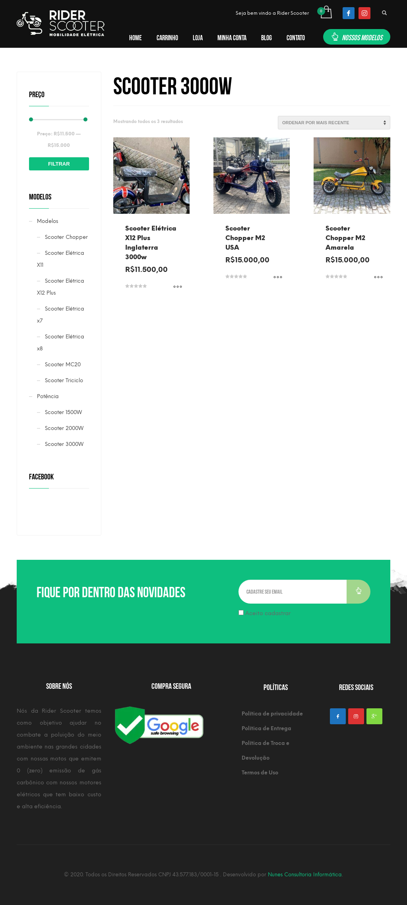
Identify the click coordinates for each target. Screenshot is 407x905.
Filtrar (59, 164)
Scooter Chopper (66, 237)
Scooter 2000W (64, 428)
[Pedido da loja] (334, 122)
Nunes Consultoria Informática (305, 875)
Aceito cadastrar (264, 613)
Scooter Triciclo (64, 380)
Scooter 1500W (63, 412)
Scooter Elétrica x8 (60, 343)
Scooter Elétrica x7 (60, 315)
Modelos (47, 221)
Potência (48, 396)
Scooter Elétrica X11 (60, 259)
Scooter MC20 (63, 364)
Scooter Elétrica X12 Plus (60, 287)
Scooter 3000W (64, 444)
